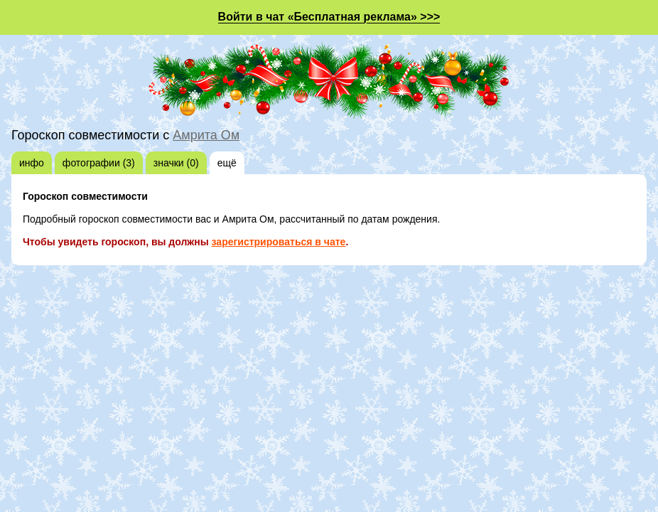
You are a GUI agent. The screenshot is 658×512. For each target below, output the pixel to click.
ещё (227, 163)
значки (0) (176, 163)
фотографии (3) (99, 163)
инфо (31, 163)
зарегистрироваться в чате (279, 241)
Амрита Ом (206, 135)
